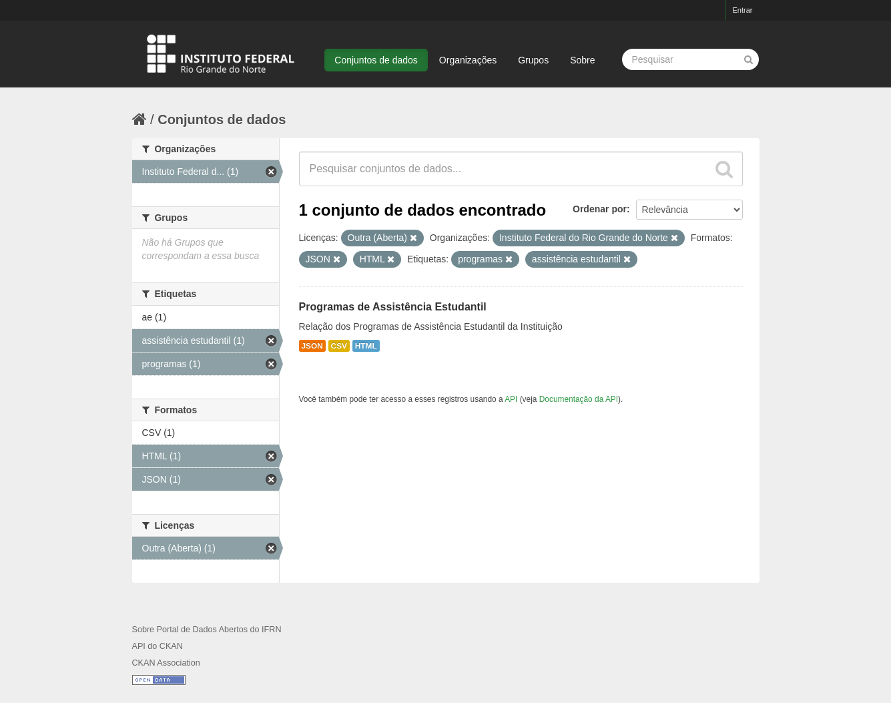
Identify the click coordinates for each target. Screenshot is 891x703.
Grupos (533, 60)
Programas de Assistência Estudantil (393, 306)
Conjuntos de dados (376, 60)
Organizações (468, 60)
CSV (339, 345)
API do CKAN (157, 646)
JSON (312, 345)
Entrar (743, 10)
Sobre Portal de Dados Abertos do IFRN (207, 629)
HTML (366, 345)
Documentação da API (578, 399)
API (511, 399)
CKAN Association (166, 663)
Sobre (582, 60)
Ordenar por (600, 209)
